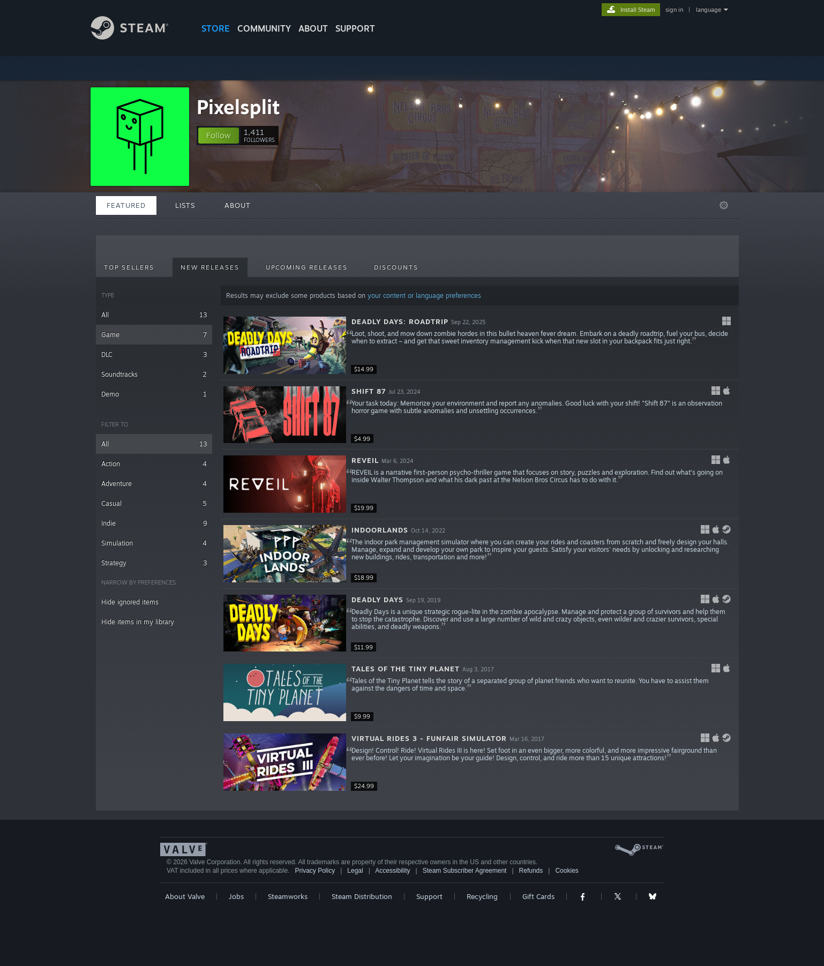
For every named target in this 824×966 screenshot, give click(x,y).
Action (154, 463)
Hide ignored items (130, 602)
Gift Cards (538, 896)
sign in (674, 9)
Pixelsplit (238, 107)
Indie (154, 523)
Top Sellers (129, 267)
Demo (154, 394)
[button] (219, 135)
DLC (154, 354)
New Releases (210, 267)
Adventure (154, 483)
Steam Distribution (362, 896)
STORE (215, 28)
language (708, 9)
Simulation (154, 543)
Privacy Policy (315, 870)
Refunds (531, 870)
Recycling (482, 896)
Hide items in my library (137, 622)
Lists (185, 205)
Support (429, 896)
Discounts (396, 267)
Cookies (566, 870)
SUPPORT (355, 28)
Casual (154, 503)
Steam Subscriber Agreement (465, 870)
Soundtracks (154, 374)
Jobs (236, 896)
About (313, 28)
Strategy (154, 562)
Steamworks (288, 896)
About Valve (185, 896)
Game (154, 334)
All (154, 314)
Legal (355, 870)
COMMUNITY (264, 28)
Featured (126, 205)
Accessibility (392, 870)
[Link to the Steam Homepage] (138, 36)
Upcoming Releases (307, 267)
